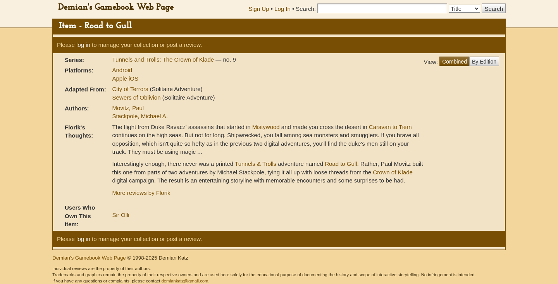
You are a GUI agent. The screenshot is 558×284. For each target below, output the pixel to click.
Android (122, 70)
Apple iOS (125, 78)
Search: (306, 8)
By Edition (484, 62)
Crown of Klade (393, 172)
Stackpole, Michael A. (139, 116)
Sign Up (258, 8)
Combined (454, 62)
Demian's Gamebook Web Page (116, 7)
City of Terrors (131, 89)
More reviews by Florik (141, 192)
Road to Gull (341, 163)
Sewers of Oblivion (137, 97)
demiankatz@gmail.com (184, 281)
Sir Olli (120, 215)
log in (83, 44)
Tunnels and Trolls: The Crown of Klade (163, 59)
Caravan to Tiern (390, 127)
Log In (282, 8)
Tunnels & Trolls (255, 163)
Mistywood (266, 127)
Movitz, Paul (128, 108)
